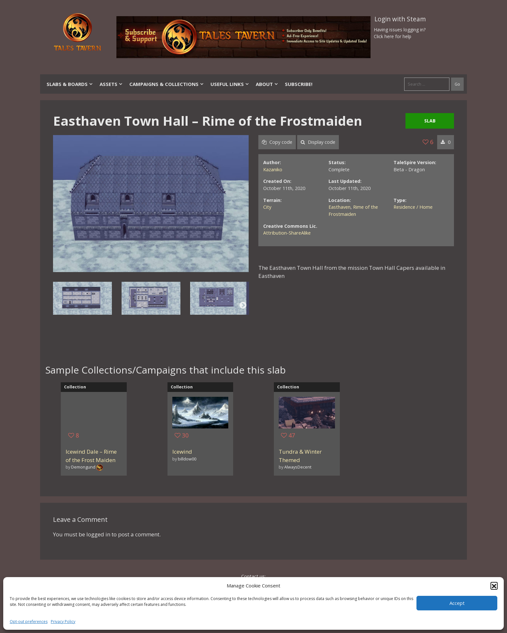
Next (243, 305)
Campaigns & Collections (166, 84)
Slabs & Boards (70, 84)
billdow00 (187, 459)
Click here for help (392, 36)
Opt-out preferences (29, 621)
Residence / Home (413, 207)
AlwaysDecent (297, 467)
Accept (457, 603)
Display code (318, 142)
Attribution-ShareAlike (287, 233)
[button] (494, 585)
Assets (111, 84)
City (267, 207)
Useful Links (229, 84)
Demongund (83, 467)
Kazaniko (272, 169)
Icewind (182, 451)
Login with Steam (400, 19)
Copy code (277, 142)
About (267, 84)
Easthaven (340, 207)
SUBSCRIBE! (298, 84)
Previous (59, 305)
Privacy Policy (63, 621)
